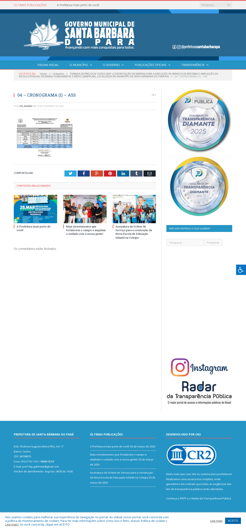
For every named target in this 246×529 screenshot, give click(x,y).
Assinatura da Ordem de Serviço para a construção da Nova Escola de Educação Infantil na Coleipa (134, 232)
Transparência (192, 65)
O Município (79, 65)
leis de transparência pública (184, 489)
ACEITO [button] (233, 521)
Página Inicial (48, 65)
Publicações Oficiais (150, 65)
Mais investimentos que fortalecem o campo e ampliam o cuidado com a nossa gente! (86, 230)
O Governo (111, 65)
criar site (191, 474)
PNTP (183, 498)
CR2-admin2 (25, 106)
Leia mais (11, 524)
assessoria (194, 479)
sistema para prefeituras (216, 474)
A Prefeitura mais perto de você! (78, 5)
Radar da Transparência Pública (211, 498)
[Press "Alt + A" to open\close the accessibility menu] (241, 270)
